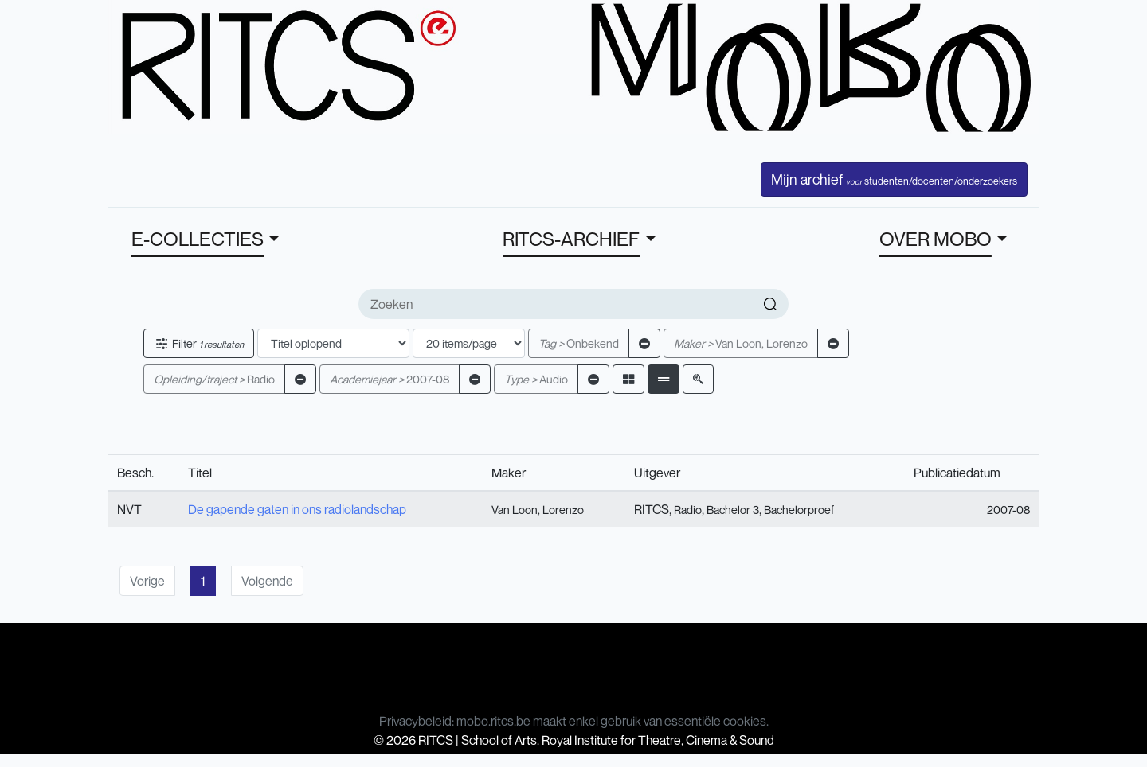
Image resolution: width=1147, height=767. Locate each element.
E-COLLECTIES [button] (197, 239)
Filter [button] (199, 343)
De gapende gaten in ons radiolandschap (297, 509)
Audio (536, 379)
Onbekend (578, 343)
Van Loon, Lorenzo (741, 343)
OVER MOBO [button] (935, 239)
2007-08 (389, 379)
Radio (214, 379)
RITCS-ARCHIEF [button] (571, 239)
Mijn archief (894, 179)
